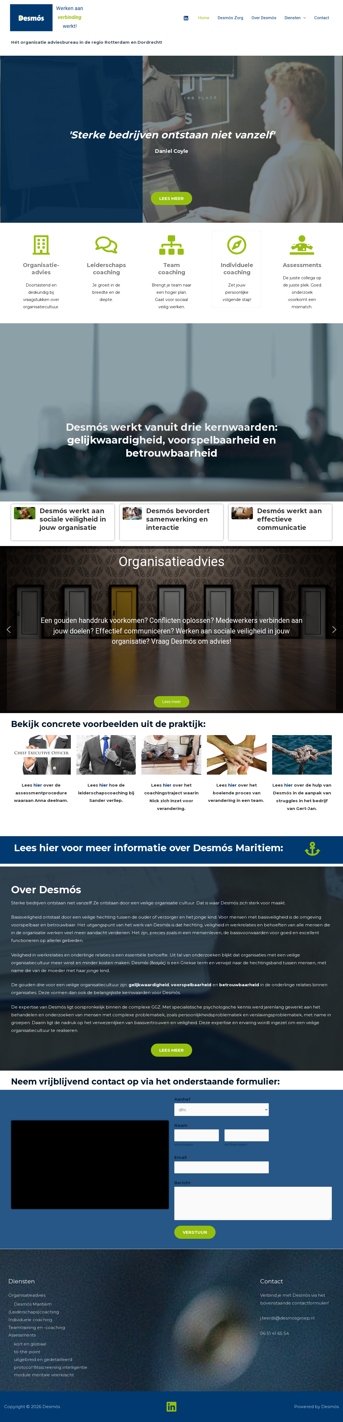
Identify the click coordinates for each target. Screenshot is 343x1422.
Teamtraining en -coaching (36, 1327)
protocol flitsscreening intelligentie (50, 1367)
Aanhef (182, 1099)
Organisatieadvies (26, 1295)
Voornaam (183, 1144)
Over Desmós (264, 17)
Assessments (302, 265)
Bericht (184, 1182)
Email (182, 1157)
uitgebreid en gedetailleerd (43, 1359)
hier (37, 785)
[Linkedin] (186, 18)
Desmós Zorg (230, 17)
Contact (321, 17)
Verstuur (195, 1232)
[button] (8, 629)
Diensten (293, 17)
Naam (182, 1125)
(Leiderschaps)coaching (33, 1312)
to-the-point (27, 1351)
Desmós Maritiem (33, 1304)
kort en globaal (30, 1344)
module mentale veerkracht (44, 1374)
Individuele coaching (30, 1319)
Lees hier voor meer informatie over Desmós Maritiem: (148, 848)
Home (203, 17)
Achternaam (235, 1144)
